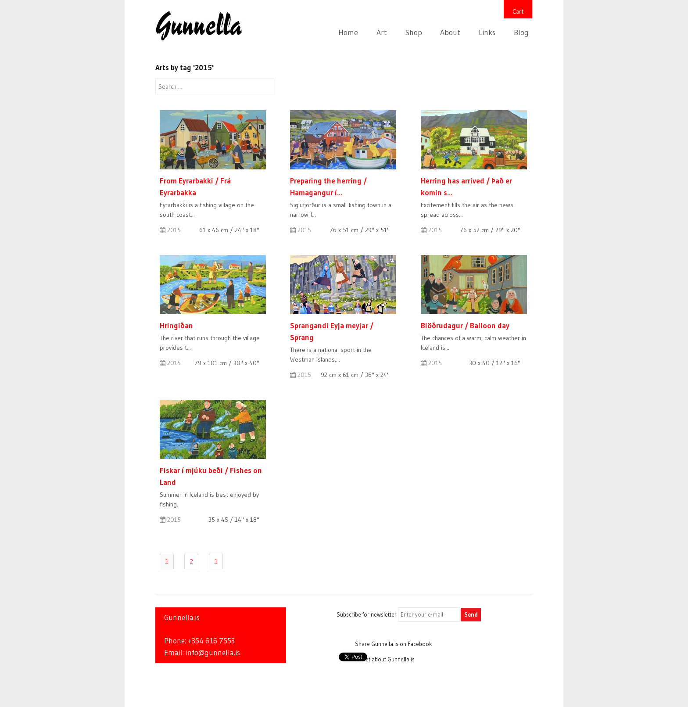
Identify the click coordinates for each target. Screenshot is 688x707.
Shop (413, 32)
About (450, 32)
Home (348, 32)
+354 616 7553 (211, 640)
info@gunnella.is (213, 652)
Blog (521, 32)
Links (487, 32)
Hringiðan (176, 325)
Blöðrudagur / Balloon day (465, 325)
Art (381, 32)
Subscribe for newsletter (367, 614)
